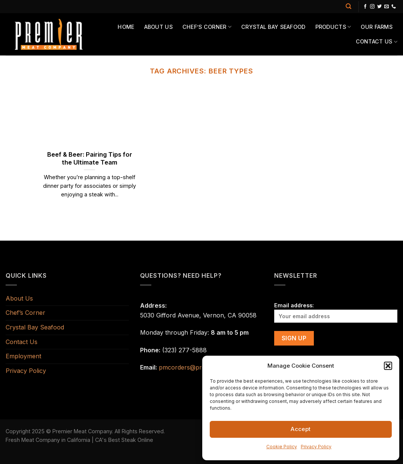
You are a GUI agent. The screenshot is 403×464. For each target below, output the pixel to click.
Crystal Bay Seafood (273, 27)
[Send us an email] (386, 6)
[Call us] (393, 6)
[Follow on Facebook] (365, 6)
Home (126, 27)
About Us (158, 27)
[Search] (348, 6)
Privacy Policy (316, 446)
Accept (301, 429)
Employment (23, 356)
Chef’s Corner (206, 26)
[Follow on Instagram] (372, 6)
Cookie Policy (281, 446)
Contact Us (376, 41)
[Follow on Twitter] (379, 6)
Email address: (335, 312)
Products (333, 26)
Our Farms (377, 27)
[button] (388, 366)
